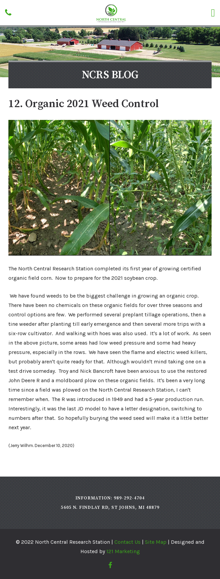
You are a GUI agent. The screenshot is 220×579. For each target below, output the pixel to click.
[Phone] (8, 12)
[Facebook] (110, 565)
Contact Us (127, 542)
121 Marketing (123, 551)
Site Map (156, 542)
